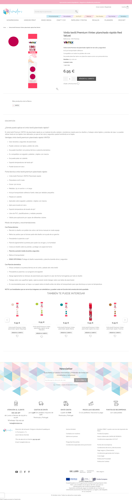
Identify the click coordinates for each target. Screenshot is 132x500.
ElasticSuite (17, 499)
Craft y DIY (61, 20)
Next (125, 320)
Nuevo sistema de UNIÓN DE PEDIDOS (109, 436)
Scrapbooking (13, 20)
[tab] (65, 121)
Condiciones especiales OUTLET (107, 439)
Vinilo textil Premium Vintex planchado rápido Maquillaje (17, 328)
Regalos (95, 20)
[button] (57, 89)
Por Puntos (99, 16)
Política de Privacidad (104, 459)
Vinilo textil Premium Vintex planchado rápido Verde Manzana (41, 328)
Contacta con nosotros (73, 433)
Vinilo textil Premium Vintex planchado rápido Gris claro (90, 328)
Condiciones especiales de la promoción (79, 445)
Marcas (89, 16)
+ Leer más (66, 65)
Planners (109, 20)
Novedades (67, 16)
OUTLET (78, 16)
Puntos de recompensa (104, 445)
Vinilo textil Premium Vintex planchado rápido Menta (66, 328)
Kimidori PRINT (30, 20)
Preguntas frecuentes (73, 442)
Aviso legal (100, 456)
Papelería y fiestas (79, 20)
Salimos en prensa (72, 436)
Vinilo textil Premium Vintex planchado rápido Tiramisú (115, 328)
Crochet (121, 20)
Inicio (4, 27)
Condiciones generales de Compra (108, 453)
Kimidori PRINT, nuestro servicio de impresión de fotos (112, 430)
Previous (7, 320)
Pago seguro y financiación (105, 450)
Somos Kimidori (71, 429)
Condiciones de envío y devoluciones (109, 447)
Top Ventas (111, 16)
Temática (123, 16)
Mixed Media (46, 20)
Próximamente (53, 16)
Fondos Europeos (102, 433)
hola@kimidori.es (24, 442)
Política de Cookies (103, 461)
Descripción (10, 121)
